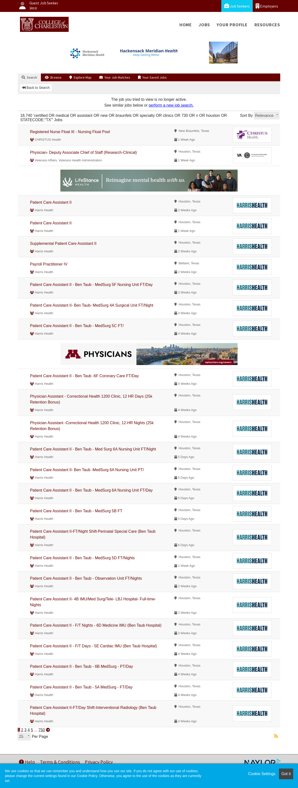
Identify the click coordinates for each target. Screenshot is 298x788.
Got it (286, 774)
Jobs (204, 24)
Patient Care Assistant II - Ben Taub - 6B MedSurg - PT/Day (81, 666)
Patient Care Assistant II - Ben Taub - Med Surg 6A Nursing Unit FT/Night (93, 449)
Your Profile (232, 24)
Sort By (246, 115)
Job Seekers (237, 6)
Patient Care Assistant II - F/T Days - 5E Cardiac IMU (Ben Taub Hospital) (93, 646)
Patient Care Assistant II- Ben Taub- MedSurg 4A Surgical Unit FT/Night (91, 305)
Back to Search (36, 88)
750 (41, 730)
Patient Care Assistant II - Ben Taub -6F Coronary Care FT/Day (84, 376)
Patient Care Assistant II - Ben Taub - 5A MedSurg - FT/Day (81, 687)
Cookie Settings (261, 774)
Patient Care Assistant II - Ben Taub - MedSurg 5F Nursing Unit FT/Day (91, 285)
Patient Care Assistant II (51, 202)
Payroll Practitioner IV (48, 264)
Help (27, 762)
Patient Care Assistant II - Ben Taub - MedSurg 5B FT (76, 511)
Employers (267, 6)
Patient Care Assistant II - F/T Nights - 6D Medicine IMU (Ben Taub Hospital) (95, 625)
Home (185, 24)
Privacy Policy (99, 762)
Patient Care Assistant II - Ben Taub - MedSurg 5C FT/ (77, 326)
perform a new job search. (171, 105)
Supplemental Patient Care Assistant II (63, 243)
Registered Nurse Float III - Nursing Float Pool (70, 132)
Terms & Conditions (60, 762)
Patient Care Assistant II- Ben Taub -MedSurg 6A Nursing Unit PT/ (87, 470)
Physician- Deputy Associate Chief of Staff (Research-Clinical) (83, 152)
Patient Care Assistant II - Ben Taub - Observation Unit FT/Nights (86, 578)
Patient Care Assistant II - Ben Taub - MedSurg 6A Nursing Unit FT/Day (91, 490)
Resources (267, 24)
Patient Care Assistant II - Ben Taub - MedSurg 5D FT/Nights (82, 558)
